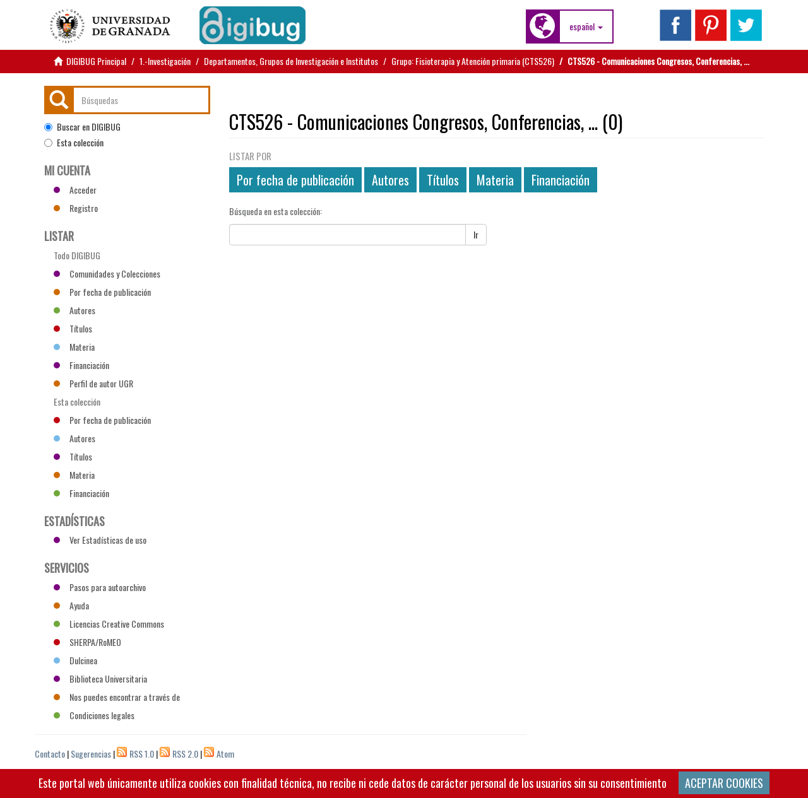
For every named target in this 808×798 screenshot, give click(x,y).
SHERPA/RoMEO (87, 641)
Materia (495, 179)
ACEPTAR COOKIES (724, 783)
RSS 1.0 (141, 753)
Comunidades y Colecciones (107, 273)
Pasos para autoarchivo (100, 587)
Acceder (75, 189)
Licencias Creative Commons (109, 623)
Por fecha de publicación (295, 179)
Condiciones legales (94, 715)
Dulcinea (75, 660)
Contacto (50, 753)
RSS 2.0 (185, 753)
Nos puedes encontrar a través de (117, 696)
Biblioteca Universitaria (100, 678)
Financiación (561, 179)
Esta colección (74, 142)
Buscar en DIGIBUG (82, 126)
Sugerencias (91, 753)
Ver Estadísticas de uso (100, 539)
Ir (475, 234)
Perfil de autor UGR (93, 383)
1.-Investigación (165, 60)
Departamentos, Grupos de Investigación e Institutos (291, 60)
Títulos (443, 179)
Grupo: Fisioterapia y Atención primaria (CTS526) (472, 60)
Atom (225, 753)
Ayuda (71, 605)
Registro (76, 207)
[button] (586, 26)
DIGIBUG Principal (96, 60)
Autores (390, 179)
